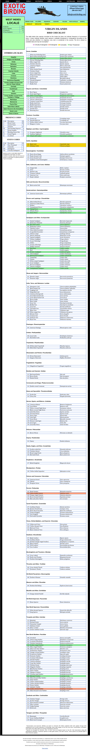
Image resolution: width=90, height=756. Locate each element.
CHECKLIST (29, 24)
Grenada (13, 86)
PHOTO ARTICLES (73, 21)
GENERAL (82, 21)
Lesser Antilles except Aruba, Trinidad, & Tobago (13, 96)
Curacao (13, 75)
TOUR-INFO (56, 21)
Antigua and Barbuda (13, 59)
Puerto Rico (13, 104)
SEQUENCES (47, 21)
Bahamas (13, 64)
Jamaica (13, 93)
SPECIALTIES (38, 24)
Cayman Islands (13, 71)
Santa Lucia (13, 111)
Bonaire (13, 68)
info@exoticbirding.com (77, 14)
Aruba (13, 62)
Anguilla (13, 57)
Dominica (13, 78)
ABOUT (18, 1)
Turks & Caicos (13, 113)
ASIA (60, 1)
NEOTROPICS (39, 1)
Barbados (13, 66)
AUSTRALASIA (71, 1)
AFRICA (49, 1)
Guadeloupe (13, 89)
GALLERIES (38, 21)
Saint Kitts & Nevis (13, 106)
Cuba (13, 73)
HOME (7, 1)
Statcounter (45, 748)
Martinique (13, 99)
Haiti (13, 91)
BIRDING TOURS (29, 21)
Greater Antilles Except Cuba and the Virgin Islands (13, 83)
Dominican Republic (13, 80)
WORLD (28, 1)
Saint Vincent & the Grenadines (13, 109)
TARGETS (47, 24)
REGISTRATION (81, 1)
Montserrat (13, 102)
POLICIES (64, 21)
